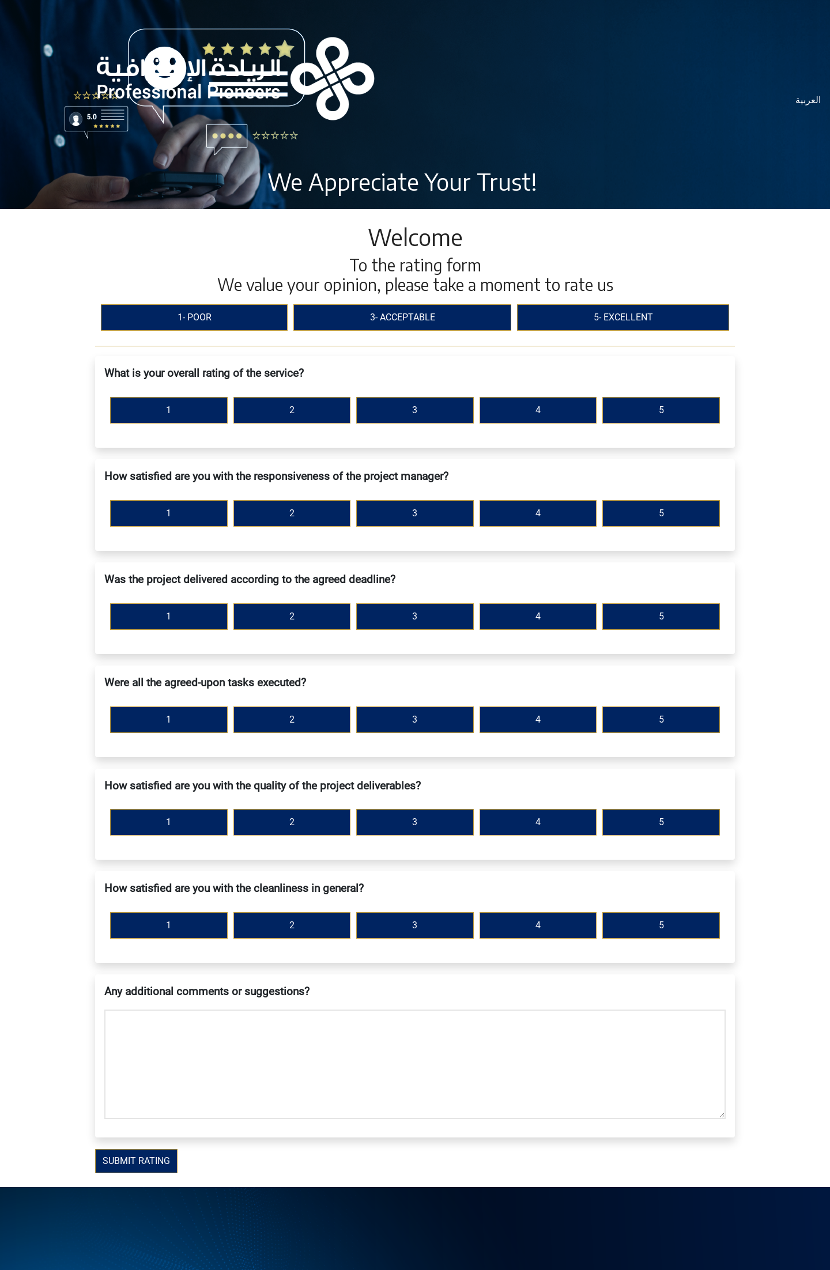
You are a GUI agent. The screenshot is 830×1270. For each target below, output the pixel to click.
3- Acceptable (402, 317)
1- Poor (195, 317)
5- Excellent (623, 317)
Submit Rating (136, 1160)
